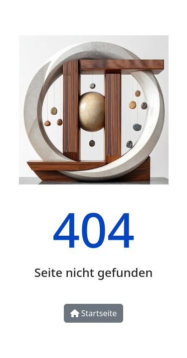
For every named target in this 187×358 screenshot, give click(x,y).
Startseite (93, 313)
